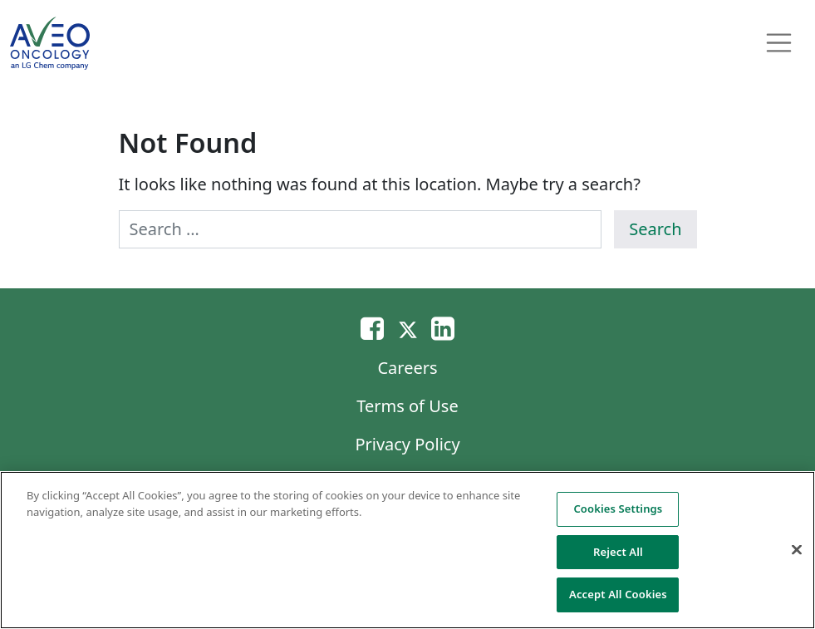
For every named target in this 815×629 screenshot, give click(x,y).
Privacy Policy (407, 444)
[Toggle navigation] (779, 43)
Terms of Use (407, 406)
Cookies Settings (617, 508)
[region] (407, 550)
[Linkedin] (442, 327)
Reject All (618, 551)
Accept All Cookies (618, 594)
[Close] (796, 550)
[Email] (372, 327)
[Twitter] (408, 327)
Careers (407, 367)
